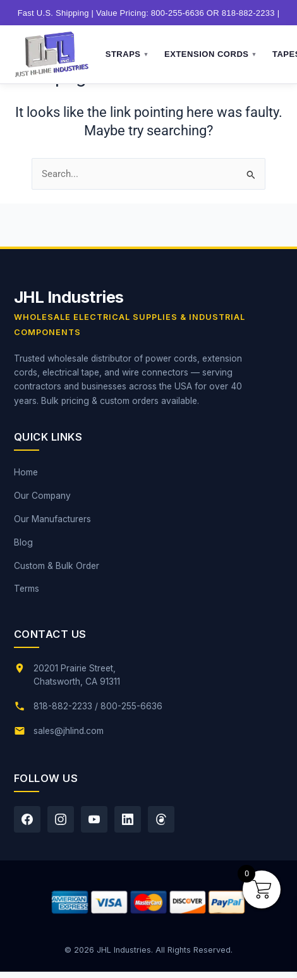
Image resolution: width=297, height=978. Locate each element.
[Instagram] (60, 819)
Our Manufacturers (52, 519)
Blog (23, 542)
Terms (26, 589)
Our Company (42, 496)
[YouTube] (94, 819)
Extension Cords (210, 54)
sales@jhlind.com (68, 731)
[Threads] (161, 819)
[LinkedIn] (127, 819)
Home (26, 472)
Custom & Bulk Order (56, 566)
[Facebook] (27, 819)
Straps (127, 54)
